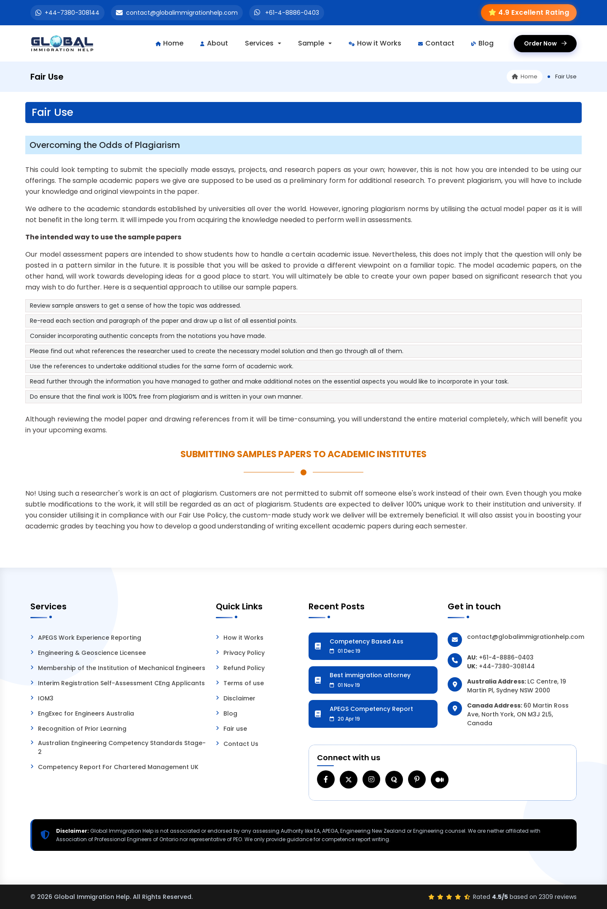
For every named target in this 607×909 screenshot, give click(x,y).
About (214, 43)
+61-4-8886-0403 (292, 12)
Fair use (235, 728)
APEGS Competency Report (381, 713)
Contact (436, 43)
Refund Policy (244, 668)
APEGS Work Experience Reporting (89, 637)
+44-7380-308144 (72, 12)
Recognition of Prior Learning (82, 728)
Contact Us (240, 744)
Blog (482, 43)
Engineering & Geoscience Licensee (92, 653)
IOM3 (46, 698)
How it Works (375, 43)
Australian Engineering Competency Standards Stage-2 (122, 747)
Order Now (545, 43)
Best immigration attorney (381, 680)
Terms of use (243, 683)
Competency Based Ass (381, 646)
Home (169, 43)
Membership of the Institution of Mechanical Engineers (121, 668)
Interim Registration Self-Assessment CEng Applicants (121, 683)
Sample (311, 43)
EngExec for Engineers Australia (86, 713)
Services (259, 43)
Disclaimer (239, 698)
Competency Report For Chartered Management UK (118, 767)
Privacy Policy (244, 653)
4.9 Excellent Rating (533, 12)
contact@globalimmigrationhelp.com (182, 12)
